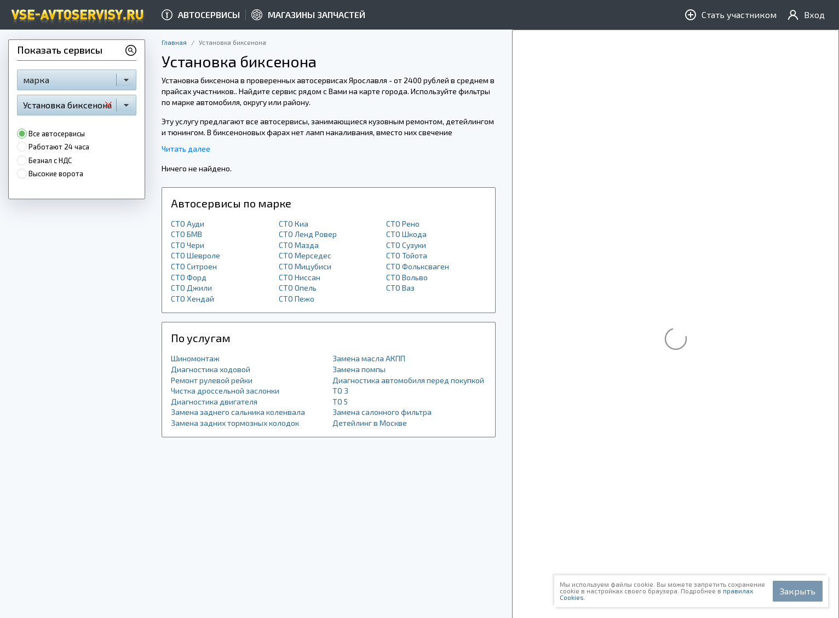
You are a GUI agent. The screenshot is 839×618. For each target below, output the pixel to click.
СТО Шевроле (195, 255)
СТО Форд (188, 277)
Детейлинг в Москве (369, 423)
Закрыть (797, 591)
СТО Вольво (407, 277)
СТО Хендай (192, 298)
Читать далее (186, 148)
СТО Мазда (299, 245)
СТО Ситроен (194, 266)
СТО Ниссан (299, 277)
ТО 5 (340, 401)
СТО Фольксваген (417, 266)
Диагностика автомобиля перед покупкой (408, 380)
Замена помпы (359, 369)
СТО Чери (187, 245)
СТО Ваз (400, 287)
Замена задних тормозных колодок (235, 423)
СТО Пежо (296, 298)
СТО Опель (298, 287)
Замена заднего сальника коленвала (238, 412)
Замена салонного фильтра (382, 412)
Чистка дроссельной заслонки (225, 390)
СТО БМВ (186, 234)
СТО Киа (293, 223)
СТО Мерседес (305, 255)
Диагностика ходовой (210, 369)
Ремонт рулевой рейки (211, 380)
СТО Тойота (406, 255)
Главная (174, 42)
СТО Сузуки (406, 245)
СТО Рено (403, 223)
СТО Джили (191, 287)
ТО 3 (340, 390)
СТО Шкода (406, 234)
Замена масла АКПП (368, 358)
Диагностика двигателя (214, 401)
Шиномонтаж (195, 358)
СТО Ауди (187, 223)
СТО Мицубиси (305, 266)
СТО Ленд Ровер (308, 234)
